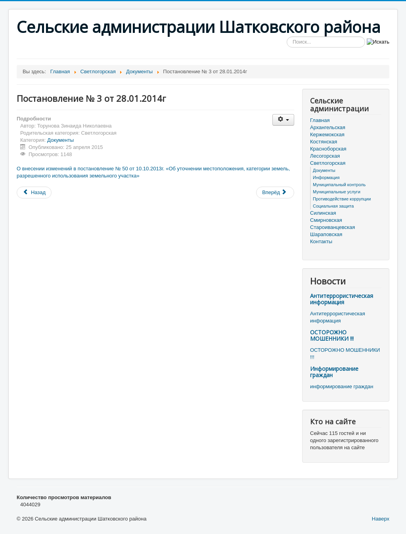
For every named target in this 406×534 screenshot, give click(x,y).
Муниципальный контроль (339, 184)
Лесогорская (325, 156)
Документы (60, 140)
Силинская (323, 213)
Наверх (380, 519)
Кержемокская (327, 134)
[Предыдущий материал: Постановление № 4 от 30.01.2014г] (34, 192)
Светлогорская (327, 163)
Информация (326, 177)
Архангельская (327, 127)
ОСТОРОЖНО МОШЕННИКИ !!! (332, 335)
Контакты (321, 241)
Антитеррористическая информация (341, 299)
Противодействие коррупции (342, 198)
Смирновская (326, 220)
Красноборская (328, 149)
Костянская (323, 142)
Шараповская (326, 234)
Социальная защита (333, 206)
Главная (319, 120)
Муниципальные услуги (336, 191)
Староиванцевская (332, 227)
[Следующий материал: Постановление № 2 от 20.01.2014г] (275, 192)
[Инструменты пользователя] (283, 120)
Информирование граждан (334, 372)
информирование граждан (341, 386)
